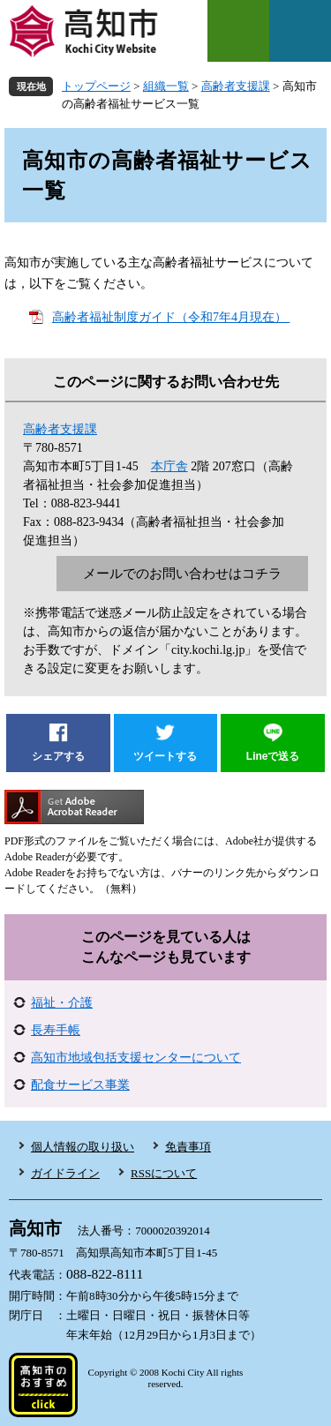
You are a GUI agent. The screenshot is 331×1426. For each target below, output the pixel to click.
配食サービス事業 (80, 1085)
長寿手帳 (55, 1030)
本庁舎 (169, 466)
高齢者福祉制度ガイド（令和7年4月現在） (171, 317)
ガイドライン (65, 1173)
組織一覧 (166, 86)
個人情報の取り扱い (82, 1146)
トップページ (96, 86)
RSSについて (164, 1173)
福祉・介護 (62, 1002)
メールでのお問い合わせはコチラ (182, 574)
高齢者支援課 (235, 86)
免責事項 (188, 1146)
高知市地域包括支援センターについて (136, 1057)
